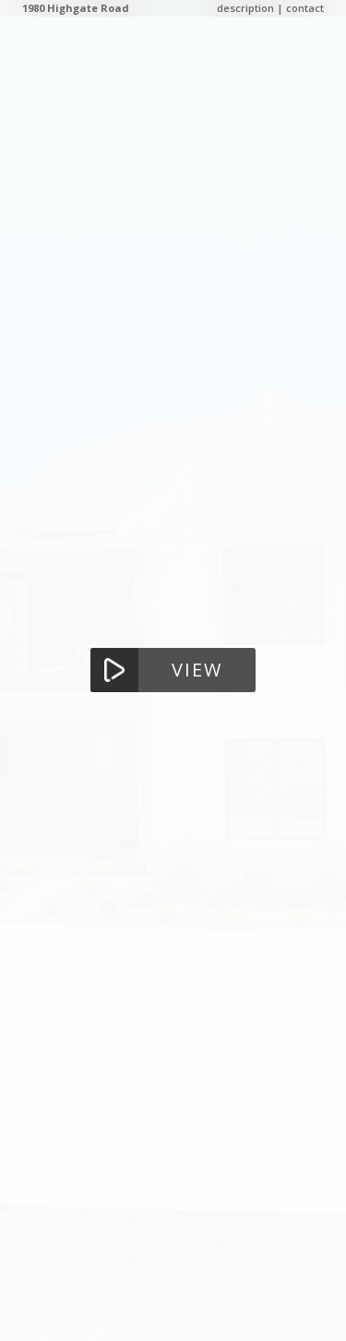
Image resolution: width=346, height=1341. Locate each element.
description (245, 8)
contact (305, 8)
